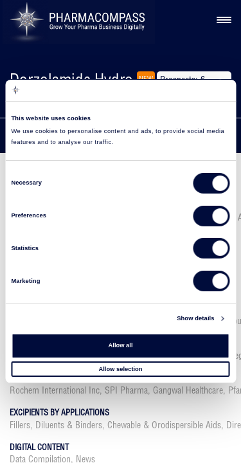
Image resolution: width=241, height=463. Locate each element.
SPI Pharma (126, 390)
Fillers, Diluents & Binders (56, 425)
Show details (195, 318)
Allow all (121, 345)
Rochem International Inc (55, 390)
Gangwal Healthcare (188, 390)
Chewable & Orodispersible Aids (164, 425)
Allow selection (120, 368)
